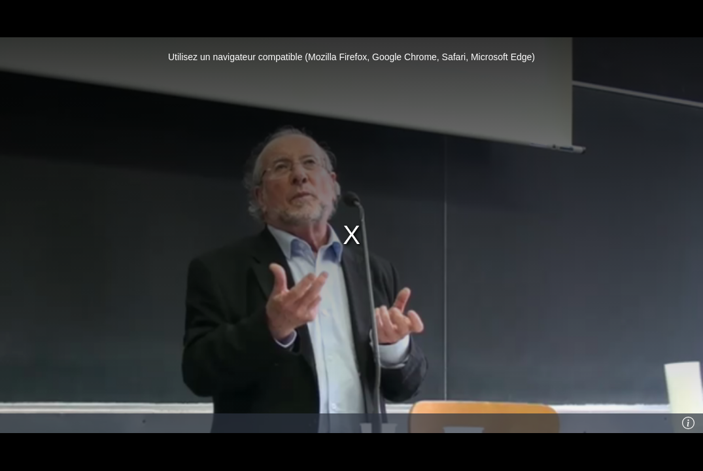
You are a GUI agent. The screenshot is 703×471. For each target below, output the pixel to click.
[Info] (688, 423)
